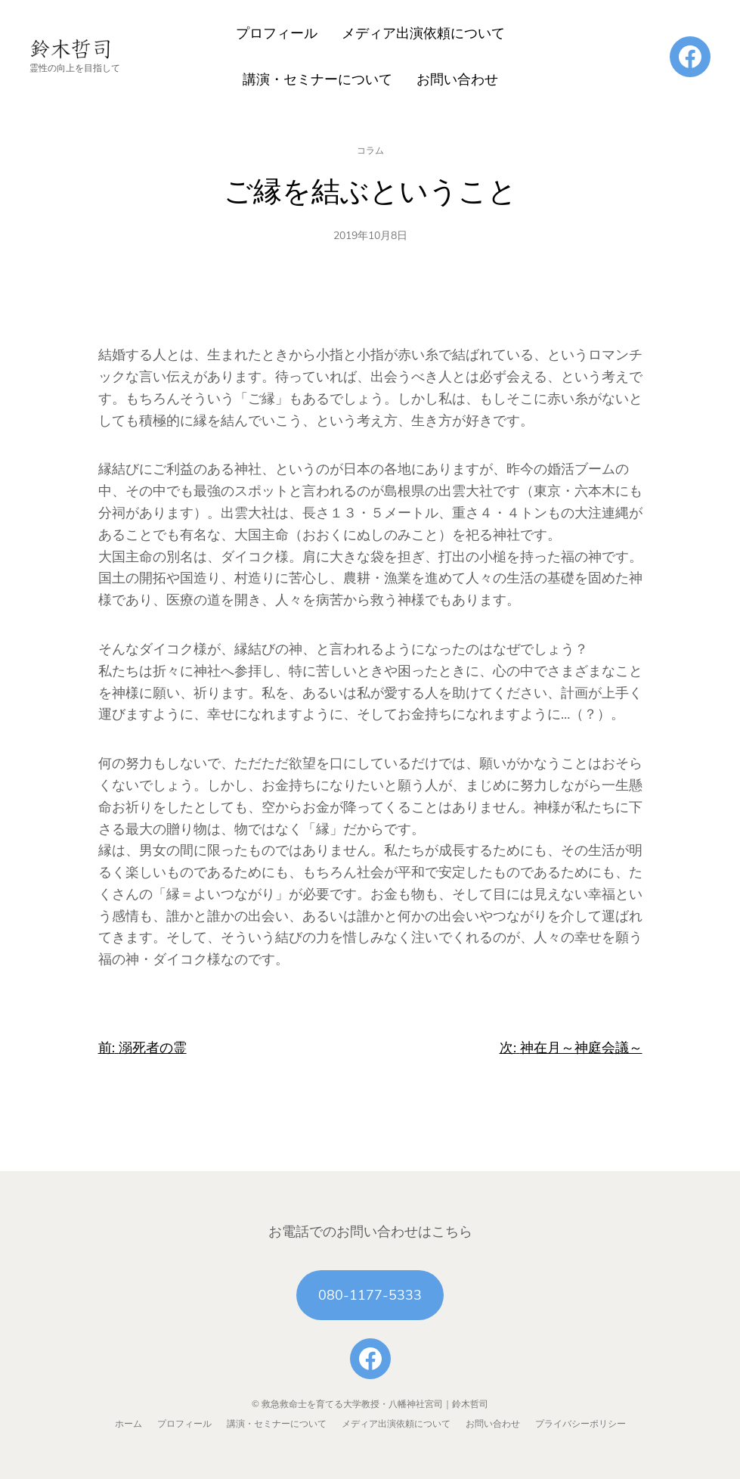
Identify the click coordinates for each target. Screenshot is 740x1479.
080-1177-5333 (370, 1295)
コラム (370, 150)
